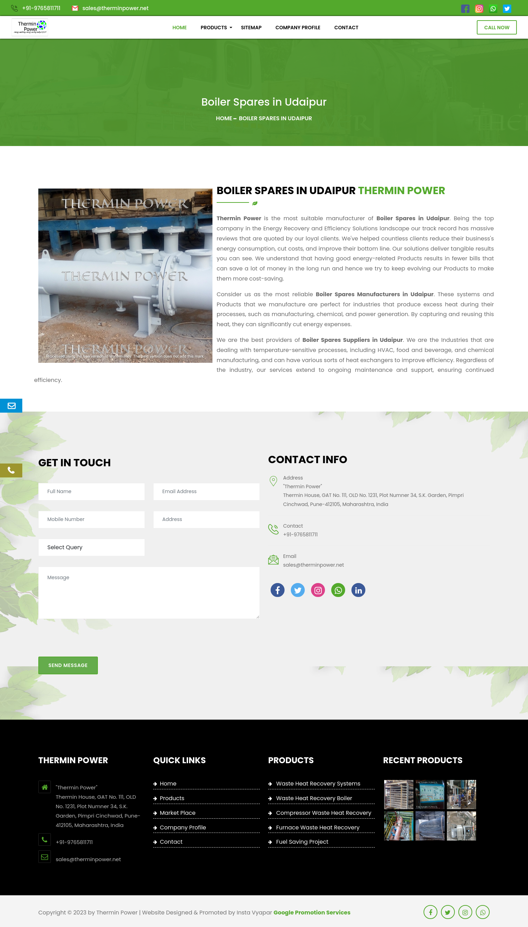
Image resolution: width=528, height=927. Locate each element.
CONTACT (346, 27)
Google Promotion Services (312, 913)
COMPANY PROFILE (297, 27)
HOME (179, 27)
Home (224, 118)
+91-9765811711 (41, 8)
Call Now (497, 27)
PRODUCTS (214, 27)
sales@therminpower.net (116, 8)
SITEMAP (251, 27)
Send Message (68, 631)
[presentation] (91, 608)
